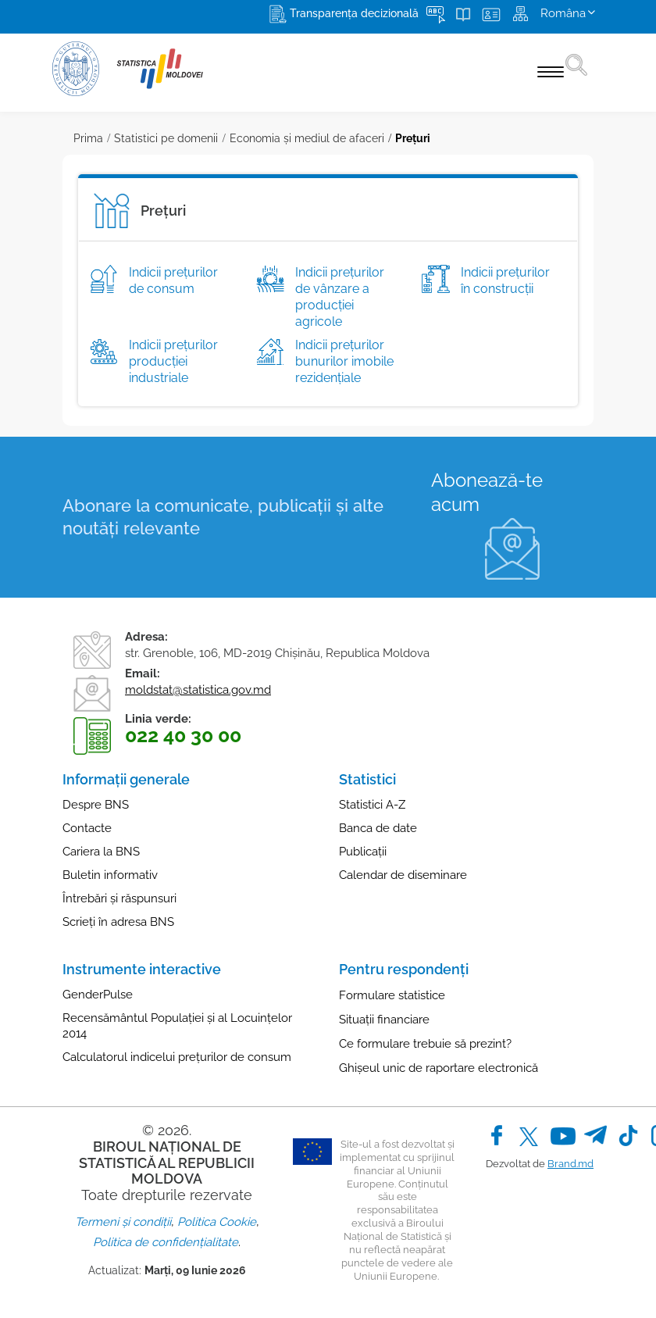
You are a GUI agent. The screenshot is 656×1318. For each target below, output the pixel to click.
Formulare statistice (392, 995)
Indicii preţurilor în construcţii (505, 280)
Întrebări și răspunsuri (119, 898)
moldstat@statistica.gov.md (198, 690)
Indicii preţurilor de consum (173, 280)
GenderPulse (97, 995)
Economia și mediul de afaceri (307, 138)
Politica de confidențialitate (165, 1242)
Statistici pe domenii (166, 138)
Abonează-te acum (487, 492)
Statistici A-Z (372, 805)
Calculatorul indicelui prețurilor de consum (176, 1057)
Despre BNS (95, 805)
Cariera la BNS (101, 852)
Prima (88, 138)
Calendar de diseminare (403, 875)
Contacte (87, 828)
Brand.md (570, 1164)
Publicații (363, 852)
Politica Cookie (216, 1222)
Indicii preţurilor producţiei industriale (173, 361)
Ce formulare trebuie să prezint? (425, 1044)
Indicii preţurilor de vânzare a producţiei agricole (339, 296)
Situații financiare (384, 1020)
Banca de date (378, 828)
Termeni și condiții (123, 1222)
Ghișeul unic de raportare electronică (438, 1068)
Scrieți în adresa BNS (118, 922)
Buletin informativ (110, 875)
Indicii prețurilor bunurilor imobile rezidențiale (344, 361)
